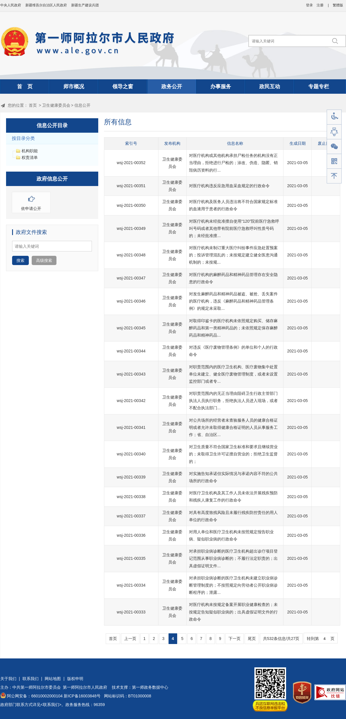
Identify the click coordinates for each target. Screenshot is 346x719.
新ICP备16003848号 (82, 696)
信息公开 (82, 105)
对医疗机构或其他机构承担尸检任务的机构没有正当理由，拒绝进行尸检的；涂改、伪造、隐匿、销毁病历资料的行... (233, 162)
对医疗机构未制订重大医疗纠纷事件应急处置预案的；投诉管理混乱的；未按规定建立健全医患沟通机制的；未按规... (233, 254)
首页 (33, 105)
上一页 (130, 638)
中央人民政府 (10, 5)
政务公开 (171, 86)
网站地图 (53, 678)
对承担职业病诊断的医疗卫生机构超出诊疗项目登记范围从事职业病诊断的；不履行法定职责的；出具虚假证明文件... (233, 558)
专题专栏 (318, 86)
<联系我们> (51, 704)
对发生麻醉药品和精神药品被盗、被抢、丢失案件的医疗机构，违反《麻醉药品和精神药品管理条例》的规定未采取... (233, 301)
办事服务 (220, 86)
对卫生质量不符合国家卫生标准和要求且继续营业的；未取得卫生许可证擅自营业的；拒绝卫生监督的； (233, 453)
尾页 (252, 638)
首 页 (25, 86)
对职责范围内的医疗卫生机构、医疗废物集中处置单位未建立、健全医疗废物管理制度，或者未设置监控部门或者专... (233, 374)
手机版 (334, 161)
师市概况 (73, 86)
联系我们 (30, 678)
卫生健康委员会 (56, 105)
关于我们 (8, 678)
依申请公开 (31, 201)
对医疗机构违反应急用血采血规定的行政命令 (229, 185)
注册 (320, 5)
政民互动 (269, 86)
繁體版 (338, 5)
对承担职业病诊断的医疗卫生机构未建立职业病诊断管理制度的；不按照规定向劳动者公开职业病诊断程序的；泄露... (233, 585)
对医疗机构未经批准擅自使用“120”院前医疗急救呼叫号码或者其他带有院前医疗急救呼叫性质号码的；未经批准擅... (234, 228)
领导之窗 (122, 86)
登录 (309, 5)
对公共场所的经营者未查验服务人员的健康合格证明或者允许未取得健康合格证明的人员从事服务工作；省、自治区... (233, 427)
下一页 (234, 638)
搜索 (20, 260)
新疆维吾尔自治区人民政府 (46, 5)
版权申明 (75, 678)
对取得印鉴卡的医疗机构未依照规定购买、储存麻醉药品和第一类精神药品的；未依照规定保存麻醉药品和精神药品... (233, 327)
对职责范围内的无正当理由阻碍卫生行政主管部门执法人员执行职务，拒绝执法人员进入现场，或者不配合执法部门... (233, 400)
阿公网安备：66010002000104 (35, 696)
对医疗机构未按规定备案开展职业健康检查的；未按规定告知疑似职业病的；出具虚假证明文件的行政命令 (233, 611)
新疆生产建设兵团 (85, 5)
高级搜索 (44, 260)
